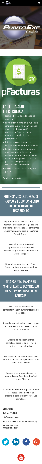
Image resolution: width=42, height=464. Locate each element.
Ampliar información (12, 178)
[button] (2, 3)
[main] (21, 138)
